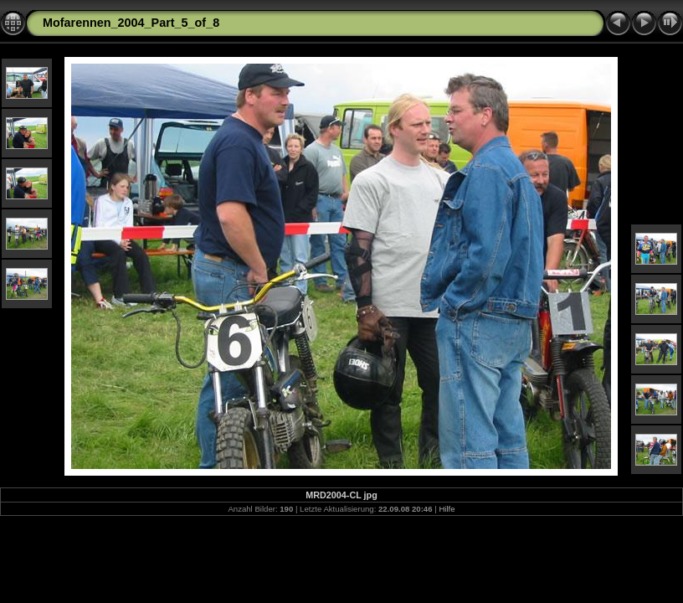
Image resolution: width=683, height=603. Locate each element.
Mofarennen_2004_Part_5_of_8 (131, 22)
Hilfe (446, 508)
